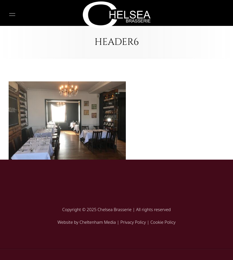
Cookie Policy (163, 222)
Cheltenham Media (98, 222)
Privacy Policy (133, 222)
